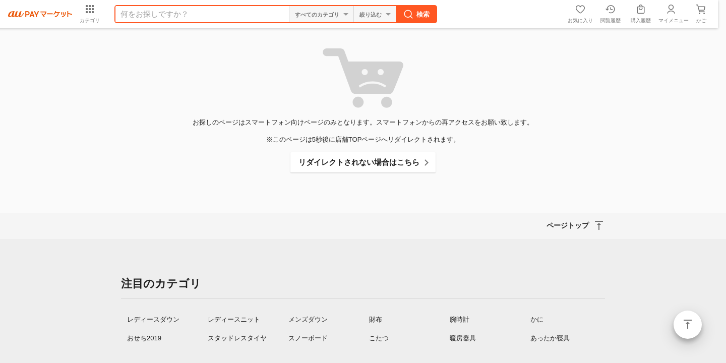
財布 (375, 319)
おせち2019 (144, 338)
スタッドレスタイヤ (237, 338)
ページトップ (688, 325)
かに (536, 319)
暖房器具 (463, 338)
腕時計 (459, 319)
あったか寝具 (550, 338)
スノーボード (308, 338)
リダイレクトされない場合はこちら (358, 162)
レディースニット (234, 319)
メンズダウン (308, 319)
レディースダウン (153, 319)
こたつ (379, 338)
